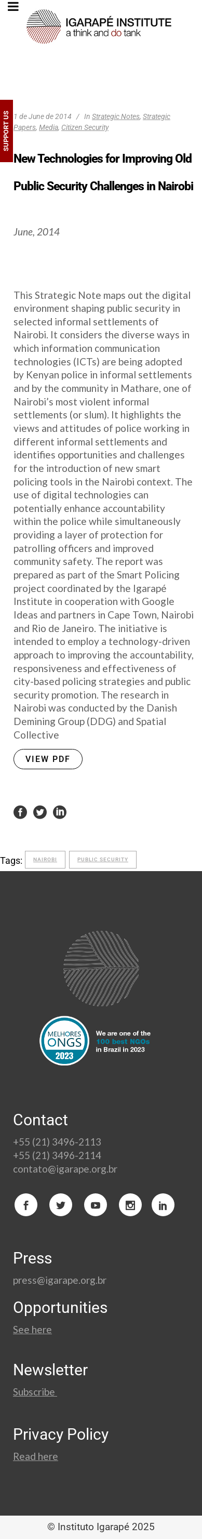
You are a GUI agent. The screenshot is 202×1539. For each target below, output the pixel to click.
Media (48, 127)
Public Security (102, 859)
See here (32, 1329)
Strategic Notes (116, 116)
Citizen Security (85, 127)
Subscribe (35, 1392)
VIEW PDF (48, 759)
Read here (35, 1456)
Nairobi (45, 859)
